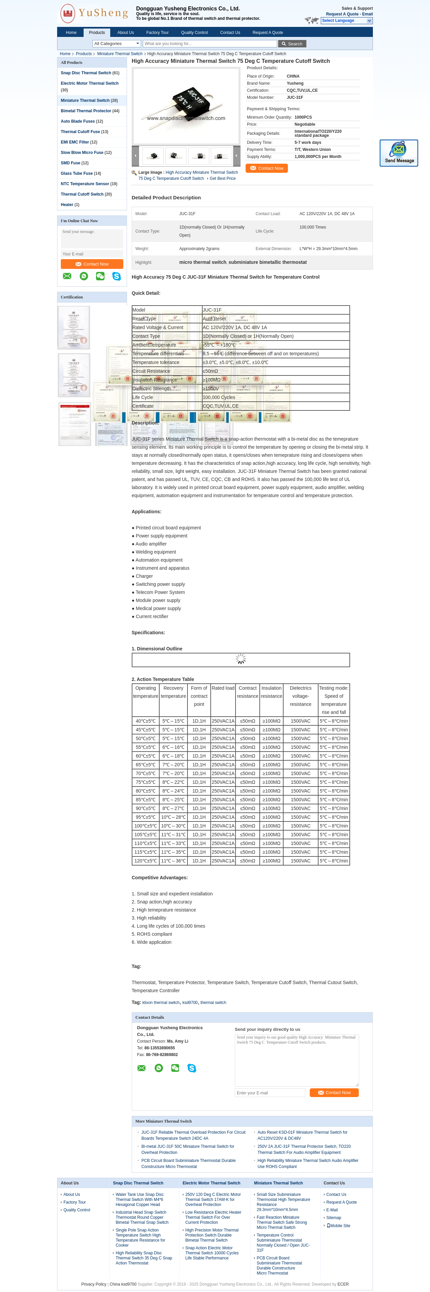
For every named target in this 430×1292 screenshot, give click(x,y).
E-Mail (332, 1210)
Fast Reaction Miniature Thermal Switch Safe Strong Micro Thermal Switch (282, 1222)
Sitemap (334, 1217)
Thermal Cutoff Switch (82, 194)
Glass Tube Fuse (77, 173)
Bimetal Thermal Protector (86, 111)
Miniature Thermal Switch (119, 53)
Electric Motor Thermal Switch (90, 83)
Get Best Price (222, 178)
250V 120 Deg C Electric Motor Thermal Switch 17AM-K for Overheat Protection (213, 1199)
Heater (67, 204)
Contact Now (92, 264)
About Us (125, 32)
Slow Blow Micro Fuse (82, 152)
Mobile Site (338, 1225)
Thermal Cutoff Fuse (80, 131)
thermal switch (213, 1002)
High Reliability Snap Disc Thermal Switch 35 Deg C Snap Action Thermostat (144, 1258)
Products (97, 32)
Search (295, 43)
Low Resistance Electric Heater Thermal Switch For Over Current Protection (213, 1217)
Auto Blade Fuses (78, 121)
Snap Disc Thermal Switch (86, 73)
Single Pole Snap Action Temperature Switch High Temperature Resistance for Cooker (140, 1238)
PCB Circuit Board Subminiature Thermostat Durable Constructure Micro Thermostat (279, 1266)
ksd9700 (190, 1002)
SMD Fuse (70, 163)
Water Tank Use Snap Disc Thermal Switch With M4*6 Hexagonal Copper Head (140, 1199)
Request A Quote (342, 14)
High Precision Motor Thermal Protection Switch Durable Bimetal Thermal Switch (212, 1235)
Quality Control (194, 32)
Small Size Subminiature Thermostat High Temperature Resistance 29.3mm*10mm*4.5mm (283, 1202)
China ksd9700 (123, 1284)
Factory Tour (157, 32)
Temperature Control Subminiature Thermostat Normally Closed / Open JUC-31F (283, 1243)
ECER (343, 1284)
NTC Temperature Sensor (85, 183)
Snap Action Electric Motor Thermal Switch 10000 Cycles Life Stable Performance (212, 1253)
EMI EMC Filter (75, 142)
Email (367, 14)
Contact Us (230, 32)
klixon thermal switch (161, 1002)
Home (71, 32)
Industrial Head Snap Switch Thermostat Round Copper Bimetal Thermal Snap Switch (142, 1217)
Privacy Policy (93, 1284)
